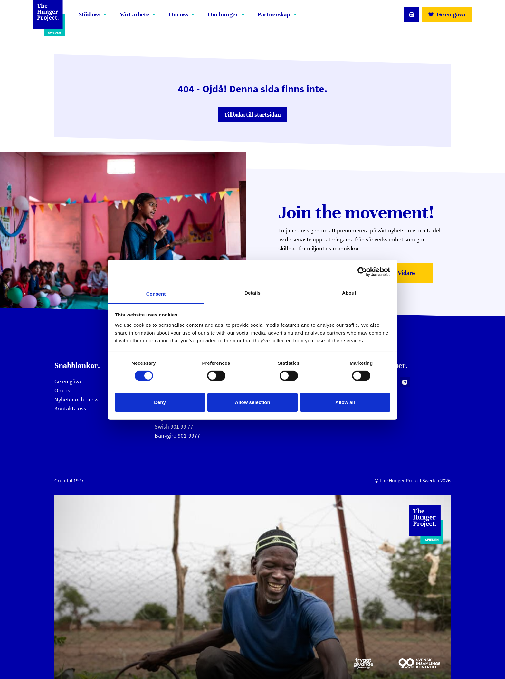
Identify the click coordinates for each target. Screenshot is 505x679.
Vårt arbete (134, 14)
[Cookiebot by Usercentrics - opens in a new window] (362, 272)
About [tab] (349, 292)
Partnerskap (274, 14)
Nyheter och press (76, 399)
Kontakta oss (70, 408)
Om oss (178, 14)
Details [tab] (252, 292)
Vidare (413, 275)
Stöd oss (89, 14)
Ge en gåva (67, 381)
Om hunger (223, 14)
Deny (160, 402)
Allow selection (252, 402)
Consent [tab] (156, 293)
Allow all (345, 402)
